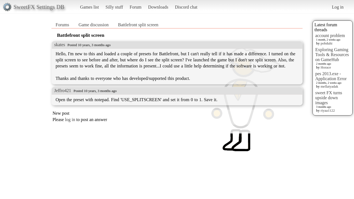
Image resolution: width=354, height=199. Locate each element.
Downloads (158, 7)
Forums (62, 24)
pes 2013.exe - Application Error (331, 76)
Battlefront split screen (138, 24)
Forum (136, 7)
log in (70, 119)
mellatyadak (329, 86)
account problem (330, 35)
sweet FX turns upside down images (328, 97)
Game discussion (94, 24)
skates (59, 44)
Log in (337, 7)
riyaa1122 (328, 110)
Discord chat (186, 7)
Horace (326, 67)
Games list (89, 7)
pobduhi (326, 43)
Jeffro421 (62, 90)
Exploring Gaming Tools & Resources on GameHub (332, 54)
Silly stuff (114, 7)
